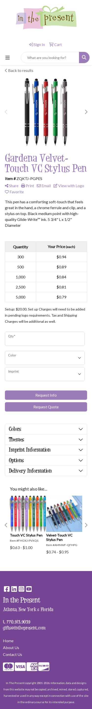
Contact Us (12, 654)
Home (8, 640)
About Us (11, 647)
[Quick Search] (50, 57)
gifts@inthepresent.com (24, 627)
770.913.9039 (18, 621)
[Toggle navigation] (7, 57)
